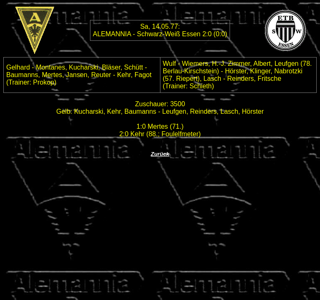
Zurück (160, 154)
